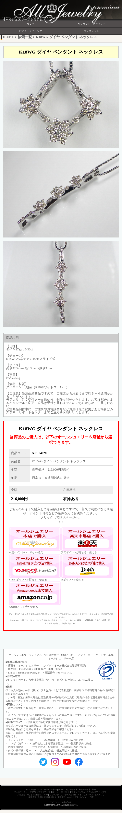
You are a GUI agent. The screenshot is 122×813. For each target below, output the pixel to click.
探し (49, 797)
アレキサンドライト (42, 792)
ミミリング (54, 795)
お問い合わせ (68, 654)
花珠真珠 (32, 797)
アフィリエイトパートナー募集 (96, 654)
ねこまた (31, 795)
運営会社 (54, 654)
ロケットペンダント (61, 792)
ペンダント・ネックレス (92, 24)
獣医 (94, 789)
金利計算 (42, 797)
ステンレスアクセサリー (97, 792)
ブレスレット (91, 31)
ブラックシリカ (78, 792)
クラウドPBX (43, 789)
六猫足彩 (21, 795)
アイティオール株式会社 (61, 802)
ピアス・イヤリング (30, 31)
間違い (61, 789)
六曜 (91, 797)
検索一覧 (25, 37)
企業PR (54, 789)
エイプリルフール (85, 795)
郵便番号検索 (85, 789)
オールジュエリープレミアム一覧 (27, 654)
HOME (8, 37)
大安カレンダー (81, 797)
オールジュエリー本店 (61, 658)
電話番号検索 (71, 789)
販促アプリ (99, 795)
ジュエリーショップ (23, 792)
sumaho (70, 797)
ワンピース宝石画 (68, 795)
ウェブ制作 (31, 789)
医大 (54, 797)
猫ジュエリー (42, 795)
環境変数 (62, 797)
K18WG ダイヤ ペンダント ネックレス (66, 37)
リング (30, 24)
